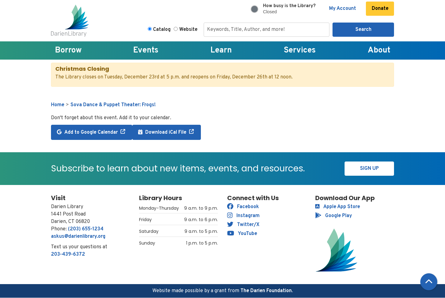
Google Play (333, 216)
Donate (380, 9)
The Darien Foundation (266, 291)
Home (57, 105)
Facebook (243, 207)
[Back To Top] (428, 281)
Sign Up (369, 169)
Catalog (162, 30)
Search (363, 30)
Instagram (243, 216)
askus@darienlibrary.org (78, 236)
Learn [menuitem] (221, 50)
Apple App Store (337, 207)
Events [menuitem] (146, 50)
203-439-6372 (68, 254)
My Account (342, 9)
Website (188, 30)
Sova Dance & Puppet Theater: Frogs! (113, 105)
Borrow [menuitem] (68, 50)
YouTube (242, 234)
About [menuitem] (379, 50)
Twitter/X (243, 225)
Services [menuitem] (300, 50)
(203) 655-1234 (86, 229)
